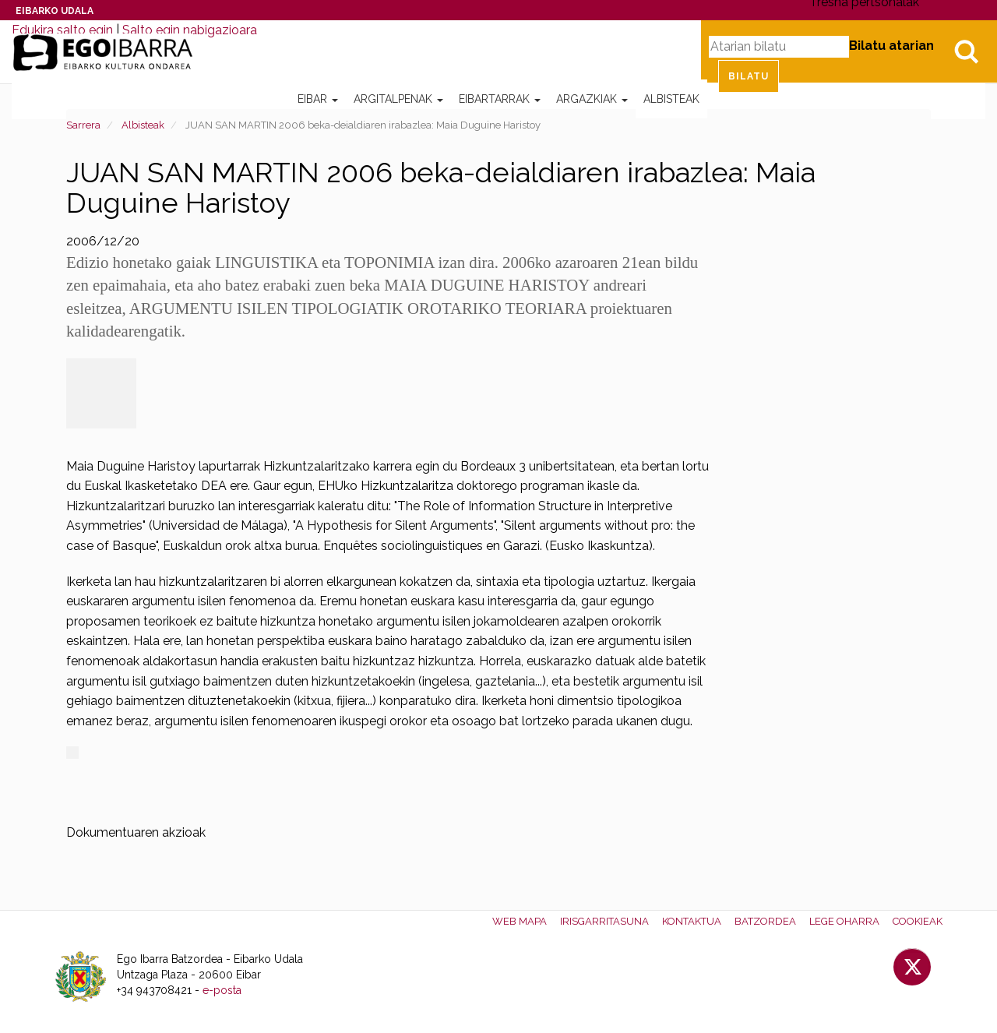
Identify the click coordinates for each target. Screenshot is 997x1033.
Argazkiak (592, 99)
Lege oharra (844, 921)
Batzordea (765, 921)
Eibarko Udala (54, 10)
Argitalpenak (398, 99)
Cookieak (917, 921)
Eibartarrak (500, 99)
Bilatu (966, 51)
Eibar (318, 99)
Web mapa (519, 921)
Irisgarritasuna (604, 921)
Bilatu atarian (891, 45)
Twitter (912, 966)
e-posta (222, 990)
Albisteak (671, 99)
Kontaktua (691, 921)
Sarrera (83, 125)
